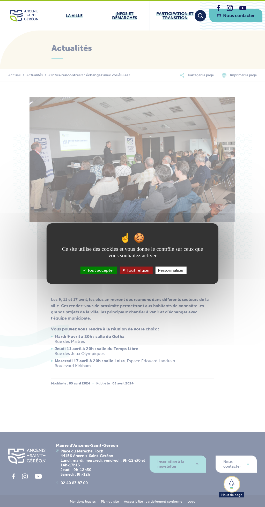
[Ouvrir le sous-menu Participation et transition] (175, 16)
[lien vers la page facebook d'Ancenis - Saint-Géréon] (218, 9)
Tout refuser (136, 270)
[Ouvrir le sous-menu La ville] (74, 16)
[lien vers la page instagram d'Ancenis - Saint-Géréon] (230, 9)
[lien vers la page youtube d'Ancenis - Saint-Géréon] (242, 8)
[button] (231, 486)
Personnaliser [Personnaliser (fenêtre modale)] (171, 270)
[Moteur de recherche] (200, 15)
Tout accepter (98, 270)
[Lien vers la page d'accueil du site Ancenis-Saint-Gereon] (24, 15)
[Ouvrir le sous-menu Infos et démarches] (124, 16)
